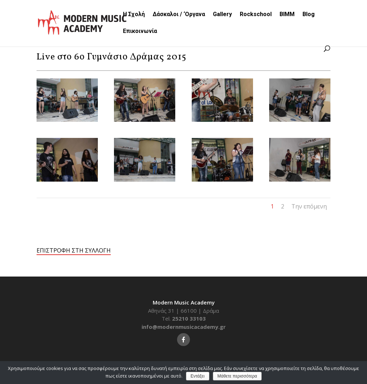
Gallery (222, 15)
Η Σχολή (134, 15)
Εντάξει (198, 376)
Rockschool (256, 15)
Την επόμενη (309, 206)
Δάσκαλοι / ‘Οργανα (179, 15)
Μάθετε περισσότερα (237, 376)
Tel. (184, 318)
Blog (308, 15)
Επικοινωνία (140, 31)
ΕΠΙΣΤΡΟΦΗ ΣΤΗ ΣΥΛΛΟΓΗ (74, 250)
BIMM (287, 15)
